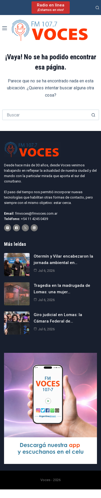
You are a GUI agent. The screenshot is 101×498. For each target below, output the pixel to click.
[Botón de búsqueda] (93, 114)
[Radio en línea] (51, 7)
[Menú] (4, 28)
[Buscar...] (45, 114)
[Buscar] (97, 7)
